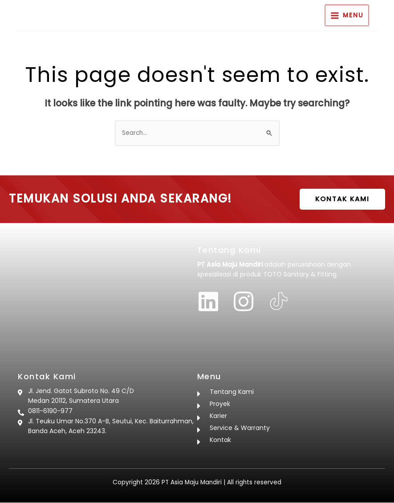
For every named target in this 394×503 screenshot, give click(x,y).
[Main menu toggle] (363, 15)
